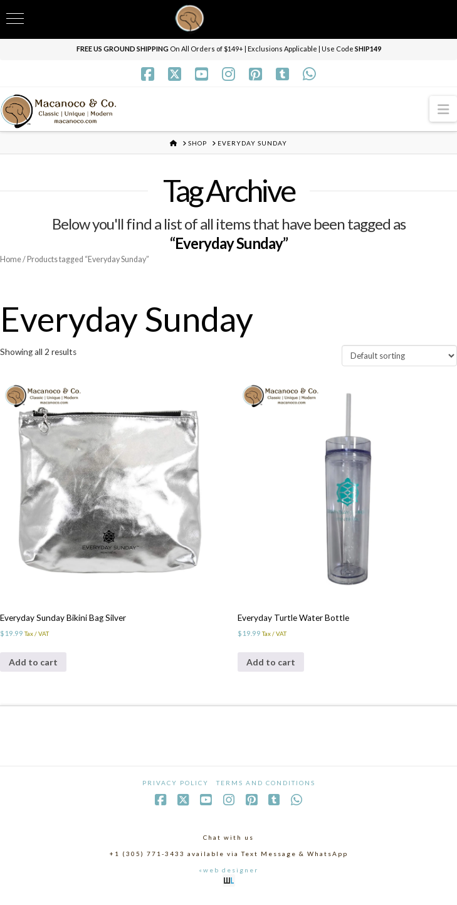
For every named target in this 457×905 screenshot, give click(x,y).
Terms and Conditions (265, 788)
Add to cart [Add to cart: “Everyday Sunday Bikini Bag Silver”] (33, 665)
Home (11, 259)
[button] (443, 109)
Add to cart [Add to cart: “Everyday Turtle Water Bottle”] (270, 665)
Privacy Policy (175, 788)
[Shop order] (399, 358)
